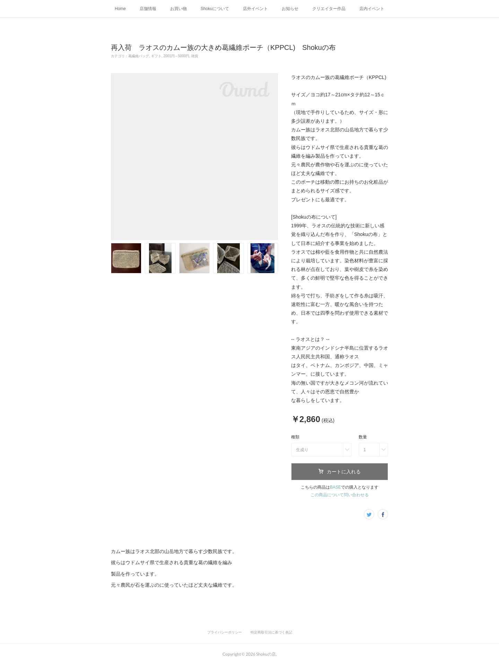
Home (120, 8)
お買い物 (178, 8)
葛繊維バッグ (138, 56)
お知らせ (290, 8)
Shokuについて (215, 8)
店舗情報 (148, 8)
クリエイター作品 (328, 8)
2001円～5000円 (177, 56)
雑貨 (194, 56)
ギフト (156, 56)
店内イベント (371, 8)
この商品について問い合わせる (339, 494)
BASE (335, 487)
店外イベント (255, 8)
